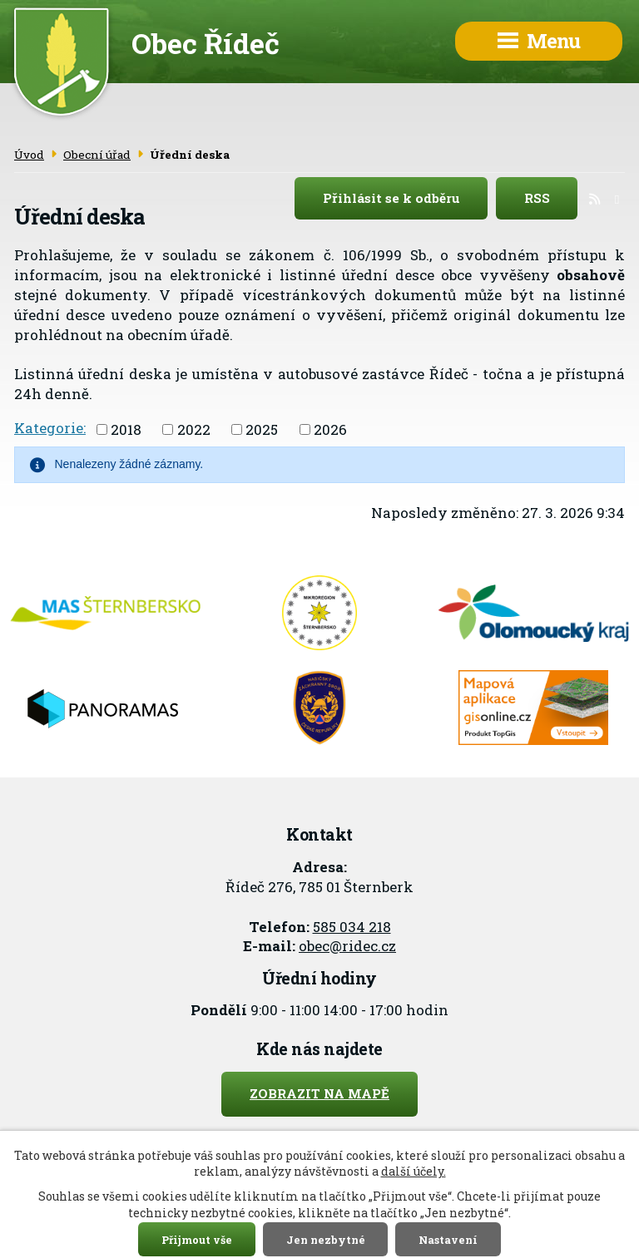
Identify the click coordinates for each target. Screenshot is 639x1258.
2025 (261, 428)
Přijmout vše (196, 1239)
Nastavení (448, 1239)
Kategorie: (50, 427)
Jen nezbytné (325, 1239)
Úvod (29, 154)
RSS (551, 198)
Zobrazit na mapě (319, 1093)
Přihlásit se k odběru (405, 198)
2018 (126, 428)
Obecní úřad (97, 154)
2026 (330, 428)
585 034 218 (352, 926)
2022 (194, 428)
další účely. (413, 1171)
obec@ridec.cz (347, 945)
